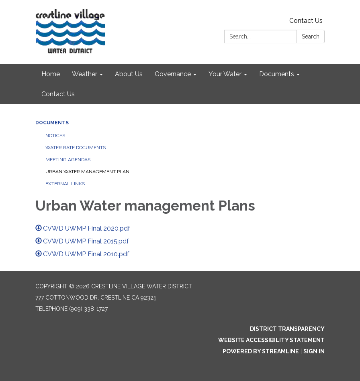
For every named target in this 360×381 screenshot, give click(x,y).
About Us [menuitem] (129, 74)
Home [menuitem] (50, 74)
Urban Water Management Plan (87, 171)
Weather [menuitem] (84, 74)
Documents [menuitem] (276, 74)
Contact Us (306, 20)
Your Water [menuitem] (225, 74)
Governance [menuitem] (173, 74)
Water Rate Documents (75, 147)
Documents (52, 123)
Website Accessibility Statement (271, 340)
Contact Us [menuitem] (58, 94)
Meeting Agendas (67, 159)
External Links (65, 183)
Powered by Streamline (261, 351)
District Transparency (287, 329)
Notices (55, 135)
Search (310, 36)
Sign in (314, 351)
